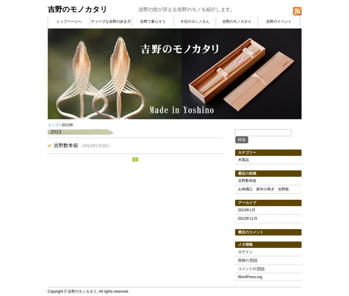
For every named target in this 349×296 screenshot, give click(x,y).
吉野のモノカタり (236, 21)
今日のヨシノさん (194, 21)
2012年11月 (247, 218)
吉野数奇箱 (66, 145)
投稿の (247, 260)
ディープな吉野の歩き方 (111, 21)
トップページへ (69, 21)
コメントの (251, 269)
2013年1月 (246, 210)
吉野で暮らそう (153, 21)
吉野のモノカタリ (78, 9)
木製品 (243, 160)
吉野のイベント (279, 21)
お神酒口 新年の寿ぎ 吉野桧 (263, 189)
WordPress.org (250, 277)
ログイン (245, 252)
